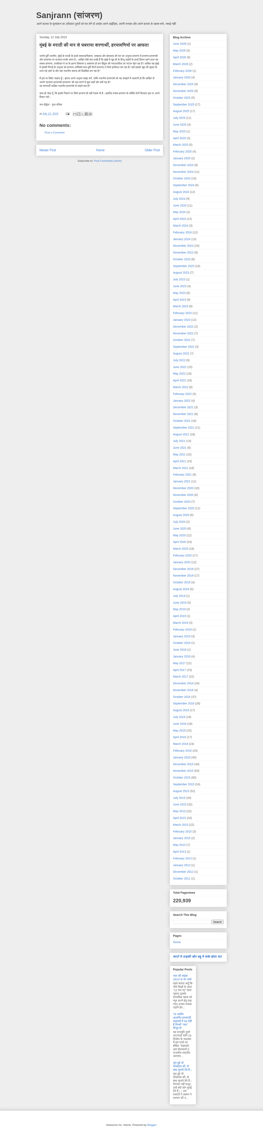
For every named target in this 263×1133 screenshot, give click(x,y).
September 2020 (183, 508)
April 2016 (179, 737)
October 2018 (181, 642)
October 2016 (181, 696)
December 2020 (183, 488)
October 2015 (181, 777)
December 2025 (183, 84)
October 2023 (181, 259)
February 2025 (182, 151)
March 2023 (180, 306)
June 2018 (179, 649)
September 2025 (183, 104)
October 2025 (181, 97)
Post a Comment (55, 132)
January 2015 (181, 838)
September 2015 (183, 784)
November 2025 (183, 91)
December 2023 (183, 245)
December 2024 (183, 165)
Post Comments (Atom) (108, 160)
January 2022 (181, 400)
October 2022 (181, 340)
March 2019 (180, 622)
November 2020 (183, 495)
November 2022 (183, 333)
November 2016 (183, 690)
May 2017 (179, 663)
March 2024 (180, 225)
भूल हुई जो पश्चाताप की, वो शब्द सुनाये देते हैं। (182, 1066)
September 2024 (183, 185)
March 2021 (180, 468)
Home (100, 150)
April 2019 (179, 616)
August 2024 (181, 192)
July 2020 (179, 521)
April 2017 (179, 670)
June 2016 (179, 723)
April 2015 (179, 818)
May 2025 (179, 131)
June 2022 (179, 367)
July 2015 (179, 797)
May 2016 (179, 730)
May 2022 (179, 373)
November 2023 (183, 252)
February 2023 (182, 313)
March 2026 (180, 64)
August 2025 (181, 111)
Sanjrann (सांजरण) (69, 15)
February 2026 (182, 70)
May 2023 (179, 293)
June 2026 (179, 43)
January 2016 (181, 757)
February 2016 (182, 750)
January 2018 (181, 656)
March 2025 (180, 144)
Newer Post (47, 150)
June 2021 (179, 447)
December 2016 (183, 683)
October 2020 (181, 501)
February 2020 (182, 555)
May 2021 (179, 454)
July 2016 (179, 717)
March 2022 (180, 387)
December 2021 (183, 407)
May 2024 (179, 212)
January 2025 (181, 158)
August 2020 (181, 515)
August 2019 (181, 589)
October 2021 (181, 420)
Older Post (152, 150)
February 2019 (182, 629)
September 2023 (183, 266)
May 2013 (179, 844)
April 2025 (179, 138)
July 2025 (179, 117)
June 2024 (179, 205)
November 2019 (183, 575)
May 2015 (179, 811)
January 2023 (181, 319)
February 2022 (182, 394)
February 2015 (182, 831)
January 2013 (181, 865)
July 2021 (179, 441)
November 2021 (183, 414)
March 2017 (180, 676)
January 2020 (181, 562)
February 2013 (182, 858)
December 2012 (183, 871)
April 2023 (179, 299)
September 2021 (183, 427)
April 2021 (179, 461)
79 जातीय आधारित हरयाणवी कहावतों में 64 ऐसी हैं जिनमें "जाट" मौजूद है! (182, 1021)
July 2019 (179, 595)
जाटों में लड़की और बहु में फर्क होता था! (197, 956)
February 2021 (182, 474)
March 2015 (180, 824)
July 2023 (179, 279)
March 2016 (180, 743)
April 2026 (179, 57)
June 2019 (179, 602)
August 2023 (181, 272)
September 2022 (183, 346)
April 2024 (179, 218)
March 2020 (180, 548)
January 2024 (181, 239)
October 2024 (181, 178)
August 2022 (181, 353)
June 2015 (179, 804)
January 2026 (181, 77)
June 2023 (179, 286)
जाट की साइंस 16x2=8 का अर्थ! (182, 977)
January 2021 (181, 481)
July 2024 (179, 198)
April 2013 (179, 851)
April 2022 (179, 380)
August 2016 (181, 710)
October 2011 (181, 878)
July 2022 (179, 360)
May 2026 (179, 50)
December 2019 (183, 569)
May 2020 (179, 535)
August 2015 (181, 791)
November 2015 (183, 770)
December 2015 (183, 764)
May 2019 (179, 609)
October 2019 (181, 582)
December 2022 (183, 326)
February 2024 (182, 232)
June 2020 (179, 528)
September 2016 (183, 703)
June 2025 (179, 124)
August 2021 (181, 434)
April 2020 (179, 542)
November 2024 (183, 171)
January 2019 (181, 636)
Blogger (151, 1124)
